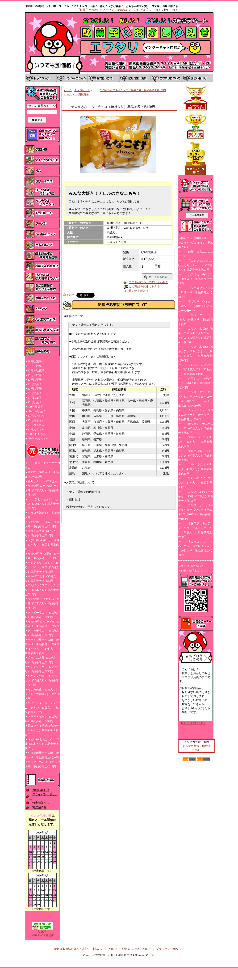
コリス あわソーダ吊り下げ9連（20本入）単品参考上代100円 (195, 496)
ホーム (68, 90)
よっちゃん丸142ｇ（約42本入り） (195, 245)
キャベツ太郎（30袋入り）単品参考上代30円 (40, 578)
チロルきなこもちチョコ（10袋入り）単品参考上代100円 (129, 90)
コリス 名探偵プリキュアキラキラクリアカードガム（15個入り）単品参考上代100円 (195, 335)
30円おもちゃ (36, 420)
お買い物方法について (195, 570)
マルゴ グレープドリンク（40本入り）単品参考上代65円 (195, 455)
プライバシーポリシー (170, 949)
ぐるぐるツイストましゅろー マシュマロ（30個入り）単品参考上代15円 (42, 567)
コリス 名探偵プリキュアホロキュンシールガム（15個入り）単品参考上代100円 (195, 353)
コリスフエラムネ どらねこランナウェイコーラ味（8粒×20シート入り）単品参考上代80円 (195, 398)
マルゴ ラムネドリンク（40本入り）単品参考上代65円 (195, 469)
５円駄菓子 (35, 361)
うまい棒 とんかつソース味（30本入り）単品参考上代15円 (42, 744)
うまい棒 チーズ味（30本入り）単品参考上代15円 (42, 524)
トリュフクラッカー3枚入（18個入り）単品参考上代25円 (195, 319)
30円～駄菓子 (36, 375)
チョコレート (82, 90)
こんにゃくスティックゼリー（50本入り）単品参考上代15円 (42, 590)
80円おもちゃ (36, 429)
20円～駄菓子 (36, 370)
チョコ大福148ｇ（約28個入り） (42, 515)
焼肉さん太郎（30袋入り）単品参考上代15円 (40, 660)
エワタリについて (192, 566)
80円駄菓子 (35, 398)
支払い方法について (105, 949)
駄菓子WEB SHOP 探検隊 (42, 932)
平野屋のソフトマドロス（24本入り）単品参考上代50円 (195, 482)
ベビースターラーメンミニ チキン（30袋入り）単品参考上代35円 (42, 707)
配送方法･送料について (137, 949)
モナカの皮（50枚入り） (43, 689)
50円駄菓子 (35, 384)
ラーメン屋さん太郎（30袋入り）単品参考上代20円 (42, 642)
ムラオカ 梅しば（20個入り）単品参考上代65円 (195, 279)
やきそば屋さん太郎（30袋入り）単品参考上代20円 (42, 755)
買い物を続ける (139, 290)
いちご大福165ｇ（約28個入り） (42, 696)
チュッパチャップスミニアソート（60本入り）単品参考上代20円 (195, 414)
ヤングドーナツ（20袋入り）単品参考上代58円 (42, 669)
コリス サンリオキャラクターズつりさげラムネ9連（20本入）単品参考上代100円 (195, 512)
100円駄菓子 (35, 406)
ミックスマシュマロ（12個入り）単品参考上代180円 (195, 292)
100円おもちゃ (37, 434)
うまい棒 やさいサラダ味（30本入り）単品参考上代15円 (42, 545)
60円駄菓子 (35, 388)
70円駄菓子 (35, 393)
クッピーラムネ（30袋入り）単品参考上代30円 (42, 615)
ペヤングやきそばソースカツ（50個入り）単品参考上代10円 (42, 680)
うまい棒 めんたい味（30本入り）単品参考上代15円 (42, 624)
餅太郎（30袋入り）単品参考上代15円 (42, 474)
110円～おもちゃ (38, 438)
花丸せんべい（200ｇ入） (44, 481)
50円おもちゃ (36, 425)
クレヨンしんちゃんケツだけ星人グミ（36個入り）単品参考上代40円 (195, 369)
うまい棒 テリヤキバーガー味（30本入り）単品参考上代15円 (42, 603)
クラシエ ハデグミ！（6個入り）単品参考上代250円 (195, 383)
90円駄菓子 (35, 402)
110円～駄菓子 (37, 411)
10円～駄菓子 (36, 366)
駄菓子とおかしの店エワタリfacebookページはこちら (113, 10)
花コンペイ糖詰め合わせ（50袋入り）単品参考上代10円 (42, 730)
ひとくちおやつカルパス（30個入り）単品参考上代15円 (42, 504)
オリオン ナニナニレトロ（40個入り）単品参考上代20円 (195, 428)
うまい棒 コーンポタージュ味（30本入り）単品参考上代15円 (42, 490)
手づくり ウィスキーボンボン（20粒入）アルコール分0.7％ (195, 306)
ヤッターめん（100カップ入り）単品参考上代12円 (42, 764)
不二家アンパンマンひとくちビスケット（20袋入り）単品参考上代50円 (195, 265)
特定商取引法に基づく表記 (71, 949)
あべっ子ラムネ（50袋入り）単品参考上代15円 (42, 633)
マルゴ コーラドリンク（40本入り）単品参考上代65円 (195, 442)
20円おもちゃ (36, 415)
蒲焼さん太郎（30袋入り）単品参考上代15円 (40, 533)
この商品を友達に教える (144, 286)
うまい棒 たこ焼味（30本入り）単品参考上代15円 (42, 556)
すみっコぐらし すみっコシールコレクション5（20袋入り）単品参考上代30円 (195, 548)
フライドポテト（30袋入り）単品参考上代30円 (42, 719)
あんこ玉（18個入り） (195, 238)
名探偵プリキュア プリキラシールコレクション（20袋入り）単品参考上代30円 (195, 530)
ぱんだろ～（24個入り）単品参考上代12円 (42, 651)
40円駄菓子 (35, 379)
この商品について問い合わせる (148, 282)
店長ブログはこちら (193, 723)
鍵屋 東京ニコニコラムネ (42, 465)
